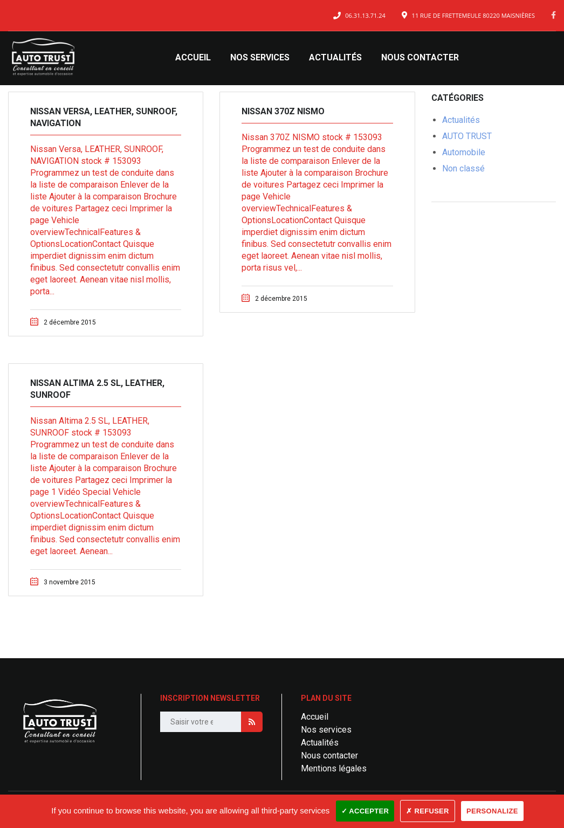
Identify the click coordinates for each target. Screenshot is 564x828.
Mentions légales (334, 768)
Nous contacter (420, 57)
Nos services (260, 57)
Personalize (492, 811)
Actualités (335, 57)
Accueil (193, 57)
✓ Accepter (365, 811)
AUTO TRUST (467, 136)
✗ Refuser (427, 811)
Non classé (463, 168)
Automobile (463, 152)
